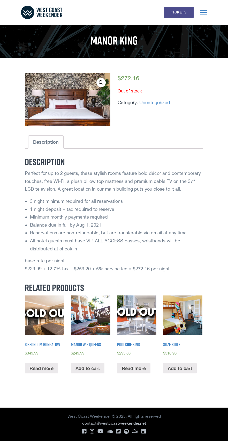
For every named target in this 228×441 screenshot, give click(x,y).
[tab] (46, 142)
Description (46, 142)
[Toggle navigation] (203, 12)
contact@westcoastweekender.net (114, 423)
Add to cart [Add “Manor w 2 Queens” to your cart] (87, 368)
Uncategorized (154, 102)
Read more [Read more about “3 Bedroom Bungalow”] (41, 368)
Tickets (179, 12)
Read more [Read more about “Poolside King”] (134, 368)
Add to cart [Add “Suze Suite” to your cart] (180, 368)
